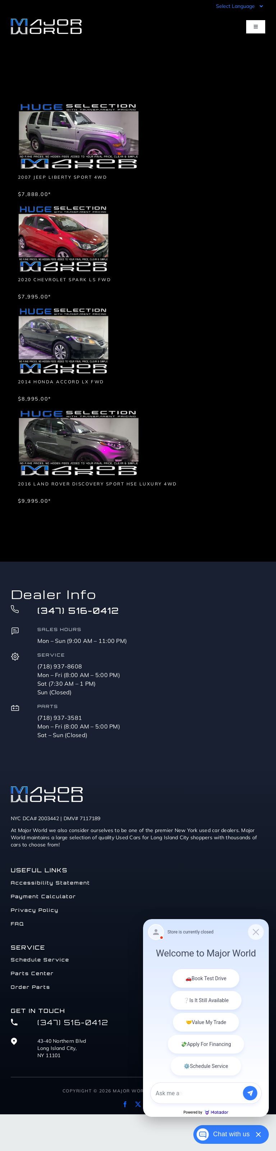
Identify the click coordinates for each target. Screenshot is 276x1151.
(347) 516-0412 (78, 610)
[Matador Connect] (206, 1018)
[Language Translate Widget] (238, 6)
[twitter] (138, 1104)
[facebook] (125, 1104)
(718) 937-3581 (59, 717)
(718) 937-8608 (59, 666)
